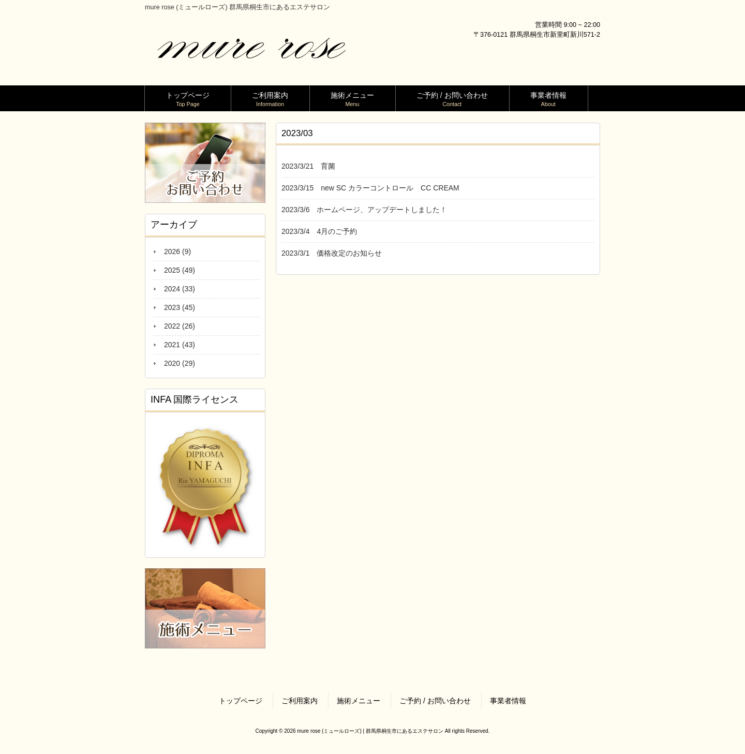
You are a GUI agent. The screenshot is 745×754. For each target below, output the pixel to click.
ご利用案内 (299, 701)
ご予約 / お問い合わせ (435, 701)
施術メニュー (358, 701)
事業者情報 (508, 701)
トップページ (240, 701)
